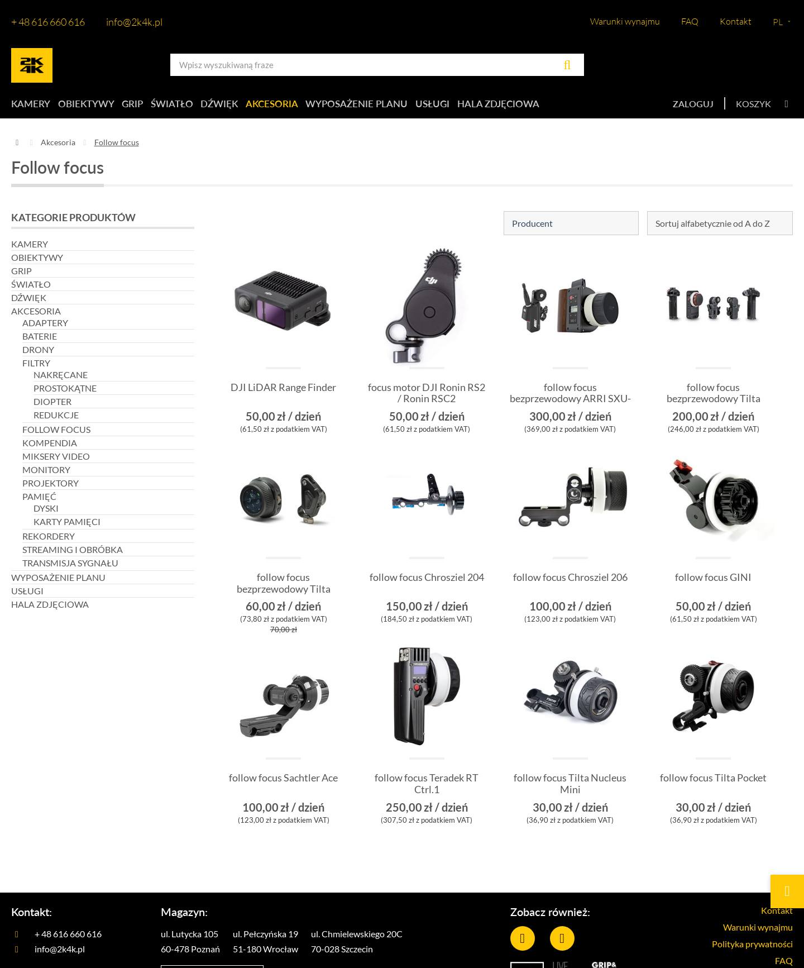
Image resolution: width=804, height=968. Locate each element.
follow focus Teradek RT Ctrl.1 (426, 788)
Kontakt (736, 21)
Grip (146, 106)
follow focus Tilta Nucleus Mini (570, 788)
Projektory (50, 487)
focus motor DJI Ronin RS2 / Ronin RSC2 (427, 397)
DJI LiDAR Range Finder (283, 392)
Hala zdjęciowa (553, 106)
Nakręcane (61, 379)
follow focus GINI (713, 582)
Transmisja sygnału (70, 567)
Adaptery (45, 327)
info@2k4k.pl (134, 22)
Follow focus (56, 433)
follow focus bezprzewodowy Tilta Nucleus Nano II (283, 593)
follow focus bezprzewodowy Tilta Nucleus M (713, 403)
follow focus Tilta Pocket (713, 783)
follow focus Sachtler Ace (283, 783)
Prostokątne (65, 392)
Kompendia (49, 447)
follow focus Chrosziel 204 (427, 588)
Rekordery (48, 540)
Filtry (36, 367)
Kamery (29, 106)
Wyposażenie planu (399, 106)
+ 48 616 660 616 (48, 22)
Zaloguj (693, 106)
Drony (38, 354)
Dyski (46, 512)
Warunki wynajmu (625, 21)
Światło (194, 106)
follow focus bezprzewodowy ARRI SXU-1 (570, 403)
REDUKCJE (56, 419)
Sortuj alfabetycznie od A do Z (712, 227)
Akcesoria (309, 106)
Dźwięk (249, 106)
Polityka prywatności (747, 952)
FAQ (689, 21)
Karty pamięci (67, 526)
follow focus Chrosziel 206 (570, 588)
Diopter (52, 405)
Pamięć (39, 500)
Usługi (481, 106)
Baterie (39, 340)
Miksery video (56, 460)
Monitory (46, 474)
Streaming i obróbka (72, 554)
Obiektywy (92, 106)
